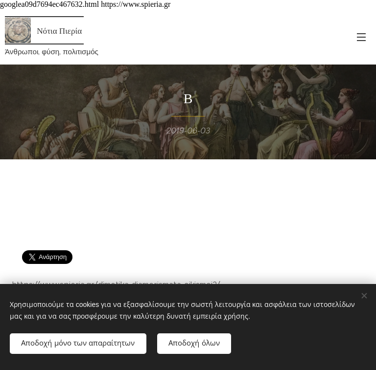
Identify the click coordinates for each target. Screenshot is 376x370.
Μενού (361, 37)
